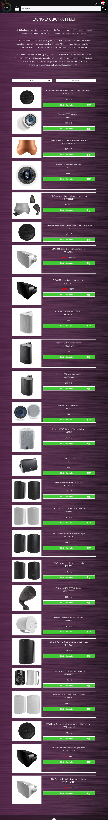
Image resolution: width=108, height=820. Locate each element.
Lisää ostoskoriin (66, 104)
